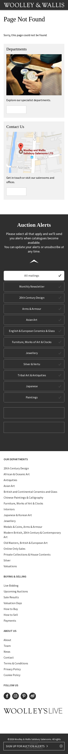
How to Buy (11, 609)
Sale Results (11, 597)
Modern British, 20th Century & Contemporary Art (32, 535)
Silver (7, 560)
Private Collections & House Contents (27, 554)
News (7, 651)
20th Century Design (31, 297)
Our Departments (16, 459)
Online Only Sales (14, 548)
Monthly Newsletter (31, 286)
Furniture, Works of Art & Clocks (31, 342)
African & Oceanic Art (17, 474)
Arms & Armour (31, 309)
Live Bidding (11, 585)
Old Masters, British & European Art (26, 543)
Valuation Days (13, 603)
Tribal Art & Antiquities (32, 375)
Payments (10, 620)
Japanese (32, 386)
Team (7, 646)
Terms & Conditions (16, 663)
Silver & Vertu (32, 364)
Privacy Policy (12, 669)
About (7, 640)
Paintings (32, 397)
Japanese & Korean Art (18, 515)
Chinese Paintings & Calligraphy (23, 497)
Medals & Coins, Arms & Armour (23, 527)
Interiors (9, 509)
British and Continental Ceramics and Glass (30, 491)
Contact (9, 657)
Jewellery (32, 353)
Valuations (10, 566)
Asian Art (31, 319)
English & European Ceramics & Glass (32, 331)
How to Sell (11, 615)
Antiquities (10, 480)
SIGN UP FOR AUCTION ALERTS (27, 746)
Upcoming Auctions (16, 591)
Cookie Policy (12, 675)
